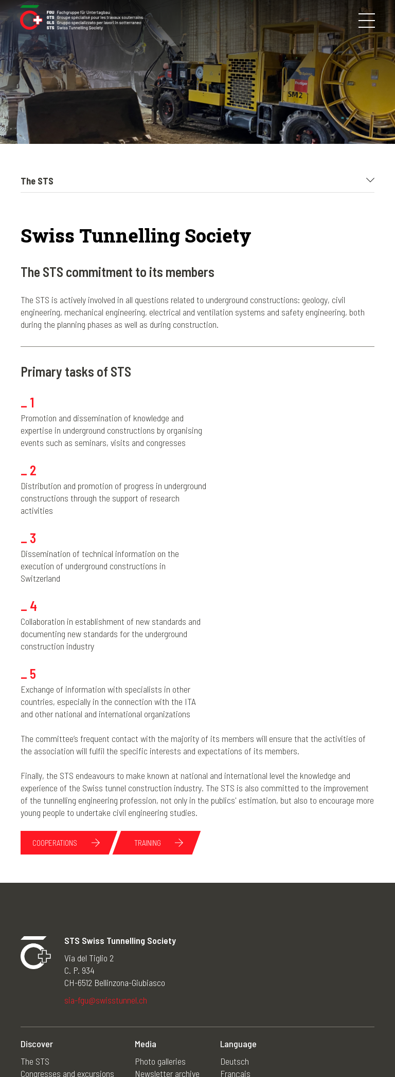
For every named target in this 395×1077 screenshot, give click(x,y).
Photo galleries (160, 950)
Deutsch (234, 950)
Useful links (154, 1011)
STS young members (56, 987)
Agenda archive (161, 987)
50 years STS (157, 999)
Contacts (253, 1045)
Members (36, 974)
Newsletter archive (167, 962)
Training (149, 731)
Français (235, 962)
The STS (35, 950)
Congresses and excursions (67, 962)
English (232, 987)
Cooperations (55, 731)
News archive (158, 974)
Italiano (233, 974)
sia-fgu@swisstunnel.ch (105, 889)
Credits (291, 1045)
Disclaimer (209, 1045)
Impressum (161, 1045)
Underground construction (65, 999)
